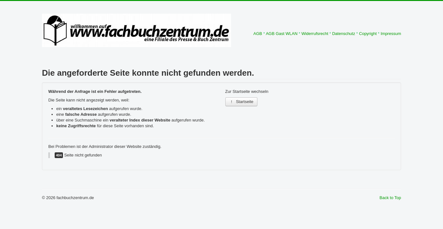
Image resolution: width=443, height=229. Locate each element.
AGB (257, 33)
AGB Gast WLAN (281, 33)
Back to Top (390, 197)
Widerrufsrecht (314, 33)
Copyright (368, 33)
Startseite (241, 101)
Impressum (391, 33)
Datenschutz (343, 33)
